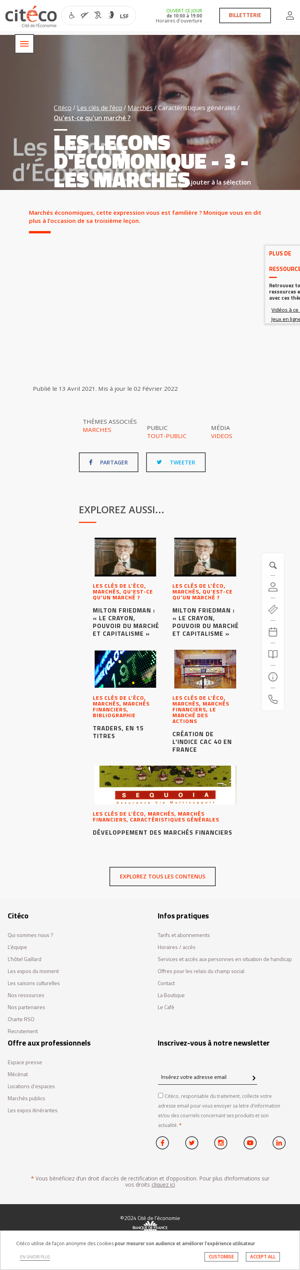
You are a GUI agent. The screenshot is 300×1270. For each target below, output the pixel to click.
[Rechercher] (273, 654)
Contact (166, 983)
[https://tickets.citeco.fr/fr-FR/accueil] (273, 609)
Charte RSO (21, 1019)
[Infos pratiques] (273, 677)
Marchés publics (26, 1098)
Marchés (140, 108)
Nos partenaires (26, 1007)
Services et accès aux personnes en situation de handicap (225, 959)
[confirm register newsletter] (254, 1078)
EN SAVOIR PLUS (35, 1257)
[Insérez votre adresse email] (207, 1077)
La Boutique (171, 995)
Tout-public (167, 436)
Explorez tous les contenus (162, 876)
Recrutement (23, 1031)
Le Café (166, 1007)
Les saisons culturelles (34, 983)
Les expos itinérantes (33, 1110)
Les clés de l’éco (99, 108)
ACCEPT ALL (263, 1257)
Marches (97, 429)
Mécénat (18, 1074)
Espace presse (25, 1062)
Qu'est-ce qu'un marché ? (92, 118)
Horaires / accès (177, 947)
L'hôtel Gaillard (24, 959)
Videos (221, 436)
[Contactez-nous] (273, 699)
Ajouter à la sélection (215, 182)
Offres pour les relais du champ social (201, 971)
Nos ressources (26, 995)
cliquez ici (163, 1184)
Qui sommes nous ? (30, 935)
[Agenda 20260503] (273, 632)
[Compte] (273, 587)
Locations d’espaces (31, 1086)
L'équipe (17, 947)
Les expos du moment (33, 971)
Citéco (63, 108)
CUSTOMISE (221, 1257)
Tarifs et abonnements (184, 935)
